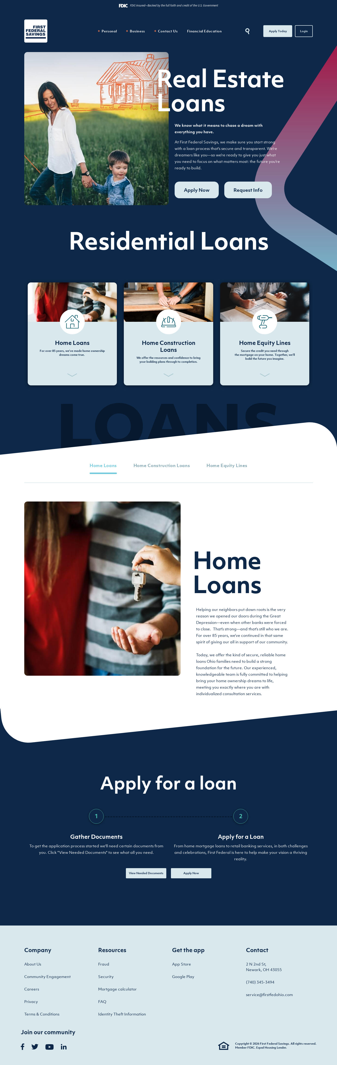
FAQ (102, 1001)
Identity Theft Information (122, 1014)
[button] (72, 333)
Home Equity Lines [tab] (226, 465)
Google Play (183, 976)
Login (304, 31)
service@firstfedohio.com (269, 994)
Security (106, 976)
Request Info (248, 190)
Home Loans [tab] (103, 465)
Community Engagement (47, 976)
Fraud (103, 964)
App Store (181, 964)
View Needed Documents (146, 873)
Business (137, 31)
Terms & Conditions (41, 1014)
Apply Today (278, 31)
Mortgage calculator (117, 989)
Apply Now (196, 190)
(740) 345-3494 (260, 982)
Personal (109, 31)
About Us (32, 964)
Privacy (31, 1001)
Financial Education (204, 31)
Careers (31, 989)
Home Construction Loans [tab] (162, 465)
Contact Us (168, 31)
